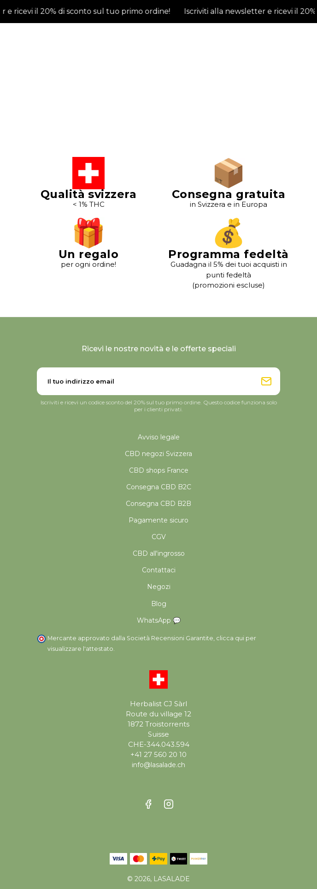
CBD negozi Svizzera (158, 454)
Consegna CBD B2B (158, 503)
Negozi (158, 587)
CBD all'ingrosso (159, 553)
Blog (158, 604)
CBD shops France (158, 470)
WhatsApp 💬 (159, 620)
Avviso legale (159, 437)
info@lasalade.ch (158, 765)
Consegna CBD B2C (158, 487)
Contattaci (159, 570)
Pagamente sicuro (158, 520)
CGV (159, 537)
